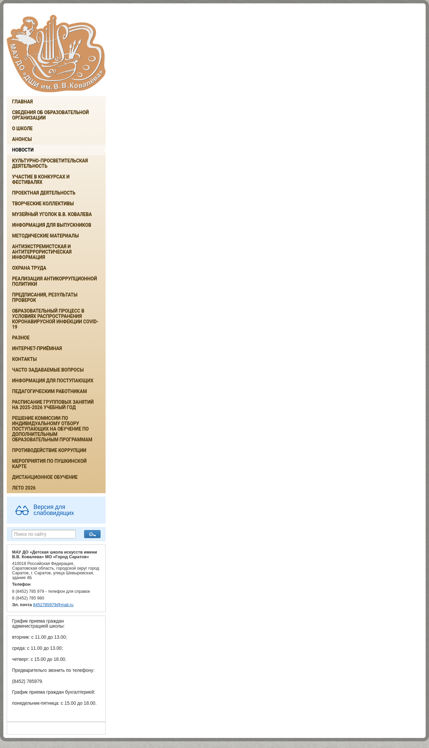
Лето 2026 (24, 488)
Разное (20, 337)
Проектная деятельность (43, 192)
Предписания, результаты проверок (44, 297)
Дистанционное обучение (45, 477)
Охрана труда (29, 268)
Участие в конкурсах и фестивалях (41, 179)
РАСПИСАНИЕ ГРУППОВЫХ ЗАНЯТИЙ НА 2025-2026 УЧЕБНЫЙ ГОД (53, 404)
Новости (23, 150)
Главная (22, 101)
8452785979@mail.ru (53, 604)
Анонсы (22, 139)
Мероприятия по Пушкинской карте (49, 463)
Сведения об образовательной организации (50, 115)
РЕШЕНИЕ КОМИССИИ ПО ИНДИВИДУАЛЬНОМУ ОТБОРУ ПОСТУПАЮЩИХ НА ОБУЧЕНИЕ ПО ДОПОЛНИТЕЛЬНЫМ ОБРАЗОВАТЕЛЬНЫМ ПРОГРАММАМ (52, 428)
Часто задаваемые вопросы (48, 369)
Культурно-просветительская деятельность (50, 163)
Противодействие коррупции (49, 450)
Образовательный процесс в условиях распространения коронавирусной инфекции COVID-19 (55, 319)
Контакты (24, 359)
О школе (22, 128)
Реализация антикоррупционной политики (54, 281)
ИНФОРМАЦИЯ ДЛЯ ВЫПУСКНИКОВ (51, 225)
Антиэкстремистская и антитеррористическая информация (42, 252)
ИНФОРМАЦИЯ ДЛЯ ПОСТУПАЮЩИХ (53, 380)
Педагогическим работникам (49, 391)
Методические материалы (45, 235)
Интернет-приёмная (37, 348)
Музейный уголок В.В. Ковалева (52, 214)
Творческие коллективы (43, 203)
